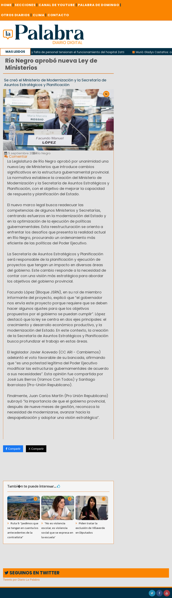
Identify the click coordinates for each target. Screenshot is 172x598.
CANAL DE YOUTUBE (58, 5)
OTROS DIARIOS (16, 15)
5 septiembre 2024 (20, 153)
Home (7, 5)
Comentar (16, 156)
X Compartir (36, 448)
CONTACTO (58, 15)
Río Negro (42, 153)
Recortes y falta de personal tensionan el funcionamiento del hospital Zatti (73, 52)
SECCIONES (26, 5)
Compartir (13, 448)
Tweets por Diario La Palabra (21, 579)
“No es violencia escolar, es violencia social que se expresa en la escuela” (57, 530)
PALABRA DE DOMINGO (99, 5)
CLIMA (40, 15)
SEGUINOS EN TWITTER (31, 573)
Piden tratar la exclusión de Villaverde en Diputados (90, 528)
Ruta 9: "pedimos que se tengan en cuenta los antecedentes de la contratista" (22, 530)
